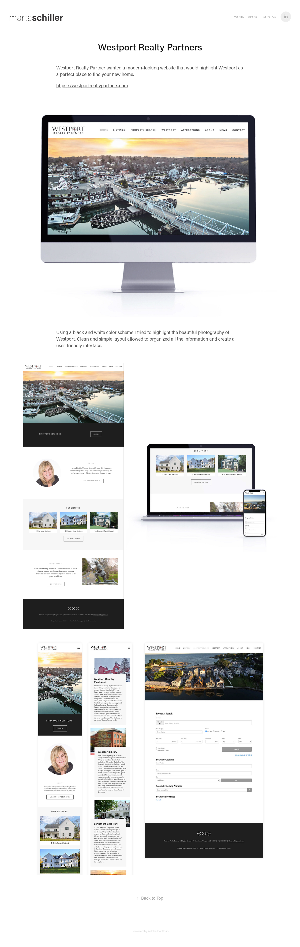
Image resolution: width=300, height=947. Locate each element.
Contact (270, 17)
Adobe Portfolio (158, 931)
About (253, 17)
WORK (239, 17)
